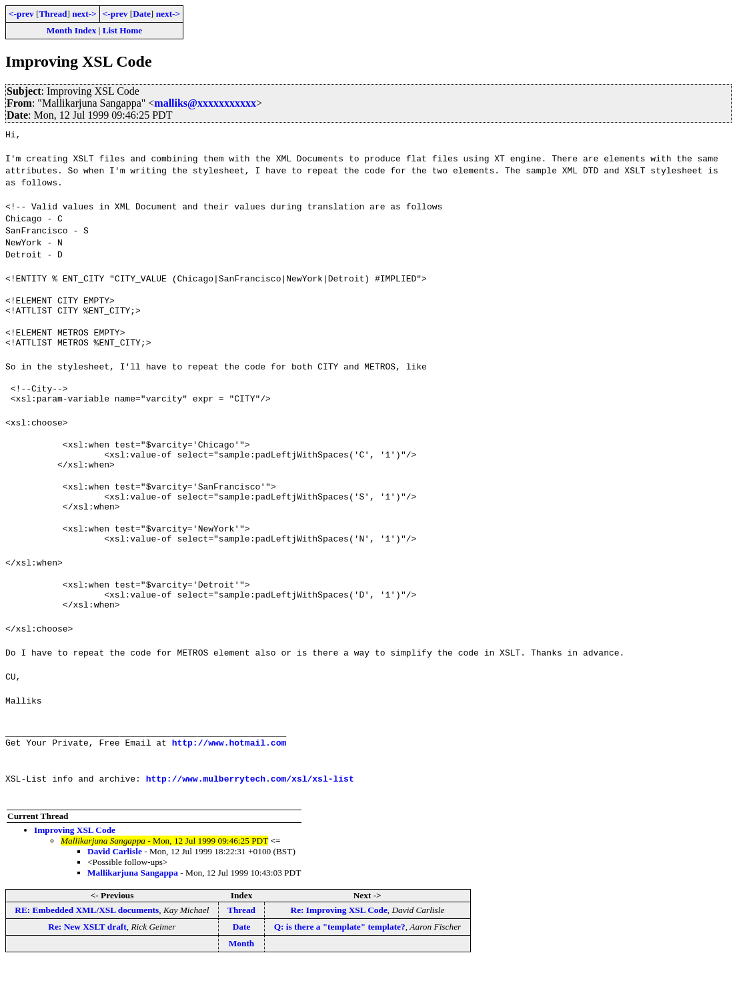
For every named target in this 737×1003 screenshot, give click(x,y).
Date (142, 14)
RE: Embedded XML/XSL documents (87, 950)
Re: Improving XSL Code (339, 950)
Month (242, 983)
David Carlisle (114, 891)
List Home (123, 30)
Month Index (71, 30)
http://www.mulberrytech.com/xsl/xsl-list (250, 818)
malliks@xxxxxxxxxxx (205, 103)
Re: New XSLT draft (87, 967)
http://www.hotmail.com (229, 782)
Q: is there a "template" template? (340, 967)
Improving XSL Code (74, 870)
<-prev (21, 14)
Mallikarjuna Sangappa (132, 913)
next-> (84, 14)
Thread (53, 14)
